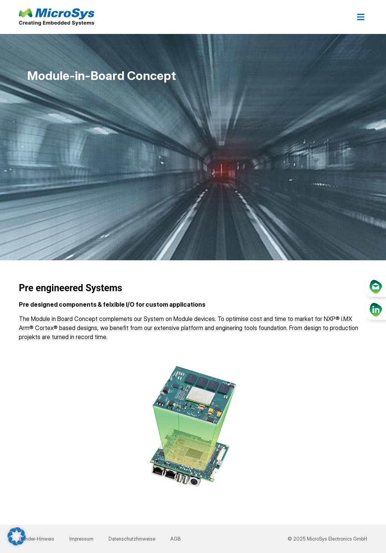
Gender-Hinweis (36, 539)
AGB (175, 539)
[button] (361, 17)
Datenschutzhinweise (132, 539)
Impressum (81, 539)
